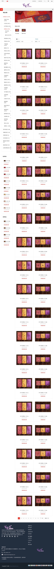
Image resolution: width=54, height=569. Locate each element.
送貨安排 (30, 538)
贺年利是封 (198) (6, 129)
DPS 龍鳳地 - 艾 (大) (24, 227)
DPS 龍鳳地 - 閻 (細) (24, 110)
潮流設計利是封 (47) (6, 141)
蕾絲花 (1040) (7, 82)
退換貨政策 (30, 531)
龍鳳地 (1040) (7, 29)
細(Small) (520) (8, 35)
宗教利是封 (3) (6, 135)
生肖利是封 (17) (6, 138)
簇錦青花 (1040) (7, 85)
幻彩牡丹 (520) (7, 98)
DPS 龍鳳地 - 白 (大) (24, 345)
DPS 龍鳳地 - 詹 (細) (43, 133)
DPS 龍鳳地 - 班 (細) (43, 392)
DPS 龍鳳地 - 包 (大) (24, 439)
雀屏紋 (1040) (7, 79)
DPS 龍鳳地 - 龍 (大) (24, 204)
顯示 (36, 41)
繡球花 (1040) (7, 69)
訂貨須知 (30, 540)
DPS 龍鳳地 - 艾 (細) (43, 227)
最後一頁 (47, 518)
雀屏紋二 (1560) (7, 125)
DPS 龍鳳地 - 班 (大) (24, 392)
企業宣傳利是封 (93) (7, 147)
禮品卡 (29, 542)
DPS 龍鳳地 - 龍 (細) (43, 204)
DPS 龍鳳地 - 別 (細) (43, 180)
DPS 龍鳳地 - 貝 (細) (43, 510)
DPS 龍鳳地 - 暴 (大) (24, 463)
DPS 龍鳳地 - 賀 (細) (24, 86)
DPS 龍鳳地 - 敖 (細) (43, 298)
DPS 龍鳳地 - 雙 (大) (24, 133)
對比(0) (36, 39)
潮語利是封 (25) (6, 145)
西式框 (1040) (7, 60)
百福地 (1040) (7, 41)
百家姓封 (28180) (6, 16)
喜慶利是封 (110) (6, 132)
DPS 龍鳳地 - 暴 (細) (43, 463)
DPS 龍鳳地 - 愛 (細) (43, 251)
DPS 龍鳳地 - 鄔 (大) (43, 157)
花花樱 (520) (6, 116)
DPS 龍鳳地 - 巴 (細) (43, 322)
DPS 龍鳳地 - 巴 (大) (24, 322)
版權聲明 (30, 529)
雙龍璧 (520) (6, 72)
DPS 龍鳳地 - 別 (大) (24, 180)
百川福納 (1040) (7, 91)
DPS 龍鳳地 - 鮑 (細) (43, 486)
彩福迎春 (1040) (7, 38)
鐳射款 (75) (6, 48)
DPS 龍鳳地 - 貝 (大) (24, 510)
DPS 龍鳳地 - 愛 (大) (24, 251)
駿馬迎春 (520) (7, 113)
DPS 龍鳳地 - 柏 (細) (43, 369)
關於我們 (30, 527)
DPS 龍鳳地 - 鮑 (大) (24, 486)
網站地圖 (30, 544)
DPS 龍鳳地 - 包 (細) (43, 439)
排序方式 (18, 41)
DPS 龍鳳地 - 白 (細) (43, 345)
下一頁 (41, 518)
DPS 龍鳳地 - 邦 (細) (43, 416)
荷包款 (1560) (7, 50)
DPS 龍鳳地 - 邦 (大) (24, 416)
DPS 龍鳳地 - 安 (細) (43, 275)
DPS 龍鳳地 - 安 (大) (24, 275)
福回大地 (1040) (7, 57)
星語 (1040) (6, 123)
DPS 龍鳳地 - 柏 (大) (24, 369)
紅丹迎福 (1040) (7, 26)
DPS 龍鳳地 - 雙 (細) (43, 110)
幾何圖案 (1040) (7, 67)
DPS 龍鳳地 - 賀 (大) (43, 63)
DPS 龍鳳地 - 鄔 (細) (24, 157)
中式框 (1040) (7, 23)
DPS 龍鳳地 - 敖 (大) (24, 298)
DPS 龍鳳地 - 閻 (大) (43, 86)
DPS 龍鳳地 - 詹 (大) (24, 63)
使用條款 (30, 533)
